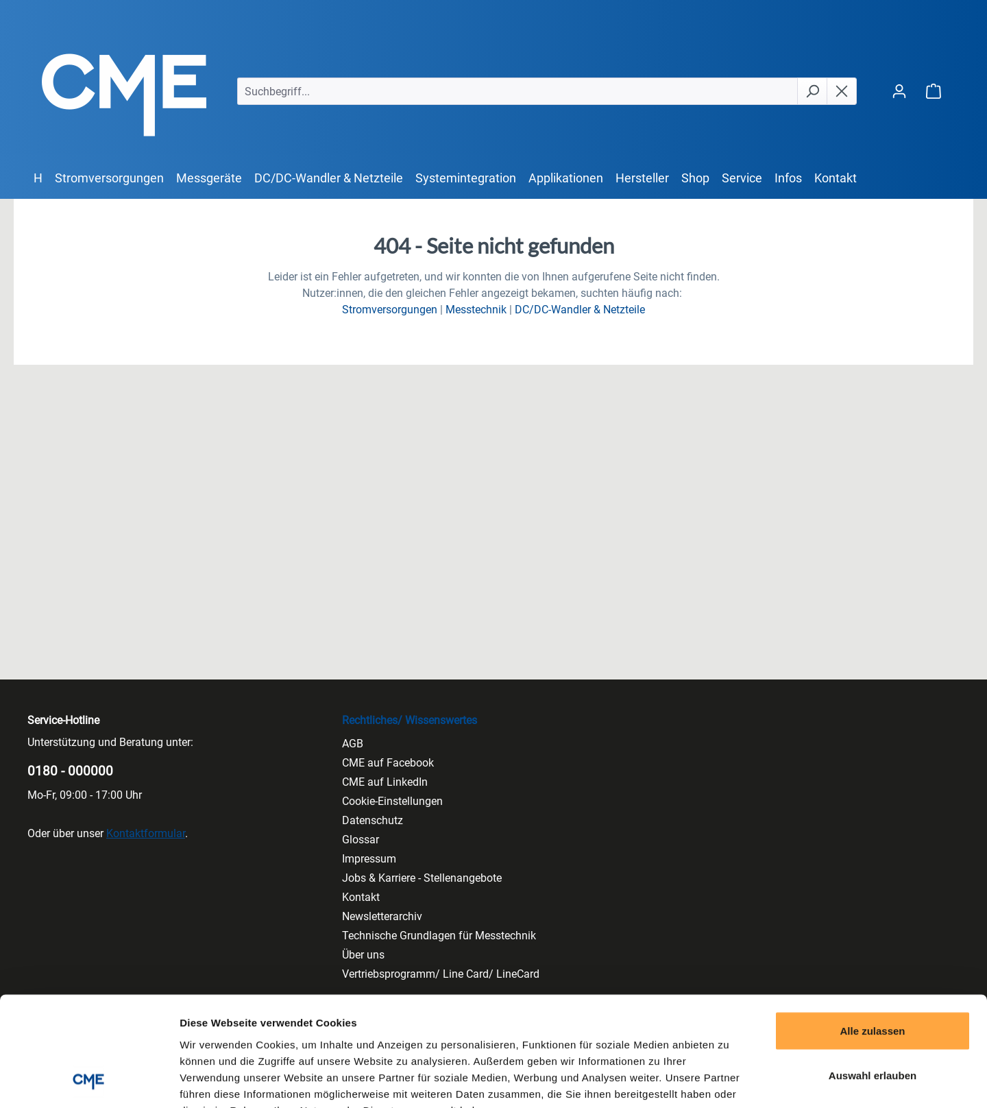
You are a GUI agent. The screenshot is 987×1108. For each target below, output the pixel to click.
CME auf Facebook (388, 762)
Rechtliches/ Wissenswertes (409, 720)
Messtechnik (476, 309)
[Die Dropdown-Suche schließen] (842, 91)
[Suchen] (812, 91)
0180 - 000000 (70, 771)
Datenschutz (372, 820)
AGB (352, 743)
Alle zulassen (872, 928)
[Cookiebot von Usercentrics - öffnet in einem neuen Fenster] (89, 1081)
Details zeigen (729, 1081)
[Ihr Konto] (899, 90)
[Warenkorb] (933, 90)
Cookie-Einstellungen (392, 801)
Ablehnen (872, 1018)
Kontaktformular (145, 833)
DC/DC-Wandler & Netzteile (580, 309)
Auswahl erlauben (872, 973)
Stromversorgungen (389, 309)
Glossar (360, 839)
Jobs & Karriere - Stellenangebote (422, 877)
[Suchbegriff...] (517, 91)
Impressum (369, 858)
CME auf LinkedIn (385, 781)
